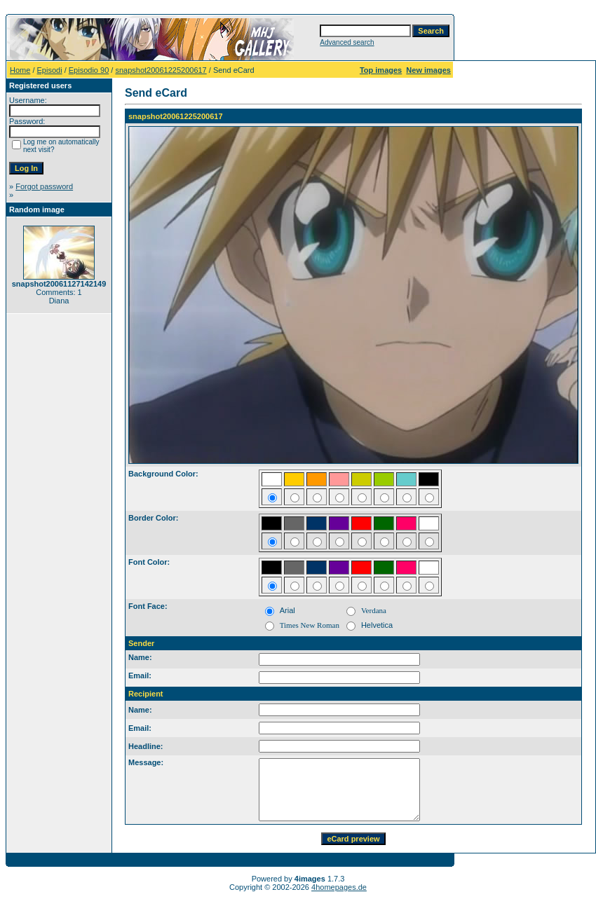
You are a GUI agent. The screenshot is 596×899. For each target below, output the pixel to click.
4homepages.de (339, 887)
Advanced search (347, 42)
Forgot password (44, 186)
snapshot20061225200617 (160, 70)
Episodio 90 (89, 70)
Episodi (49, 70)
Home (20, 70)
